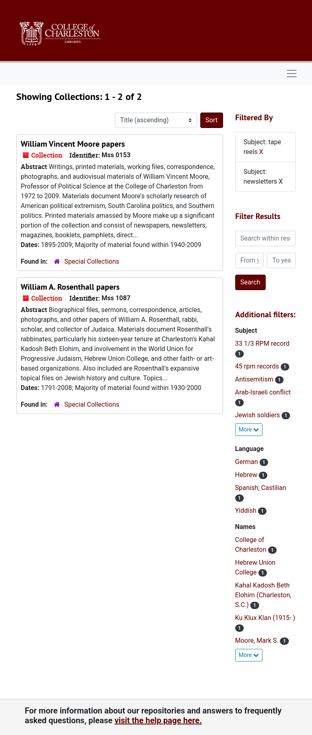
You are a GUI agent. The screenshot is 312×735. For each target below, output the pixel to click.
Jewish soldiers (258, 415)
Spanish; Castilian (260, 488)
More (249, 429)
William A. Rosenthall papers (70, 287)
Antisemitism (255, 379)
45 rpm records (258, 366)
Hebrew (247, 475)
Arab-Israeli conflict (263, 392)
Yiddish (246, 510)
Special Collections (91, 261)
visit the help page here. (158, 720)
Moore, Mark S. (257, 640)
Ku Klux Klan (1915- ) (265, 618)
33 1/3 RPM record (262, 343)
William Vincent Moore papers (73, 144)
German (247, 462)
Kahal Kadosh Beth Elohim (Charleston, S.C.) (263, 595)
